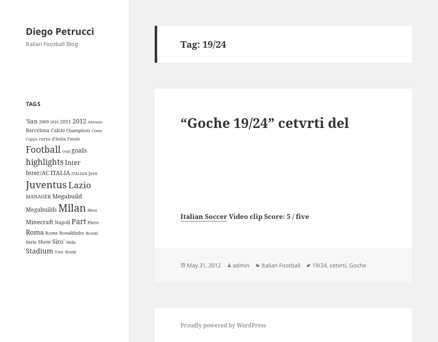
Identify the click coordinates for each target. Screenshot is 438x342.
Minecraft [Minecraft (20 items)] (39, 222)
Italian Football (280, 265)
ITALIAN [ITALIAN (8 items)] (79, 173)
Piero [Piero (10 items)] (93, 222)
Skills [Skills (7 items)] (71, 242)
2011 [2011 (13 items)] (65, 121)
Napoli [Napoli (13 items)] (62, 222)
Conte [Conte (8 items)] (97, 130)
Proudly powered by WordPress (223, 325)
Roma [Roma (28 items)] (35, 232)
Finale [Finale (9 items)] (73, 139)
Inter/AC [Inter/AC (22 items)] (37, 172)
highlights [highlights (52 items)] (44, 162)
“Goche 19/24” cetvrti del (264, 122)
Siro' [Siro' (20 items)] (58, 241)
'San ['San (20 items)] (32, 121)
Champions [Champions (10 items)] (78, 130)
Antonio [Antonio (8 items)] (95, 121)
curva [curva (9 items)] (45, 139)
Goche (357, 265)
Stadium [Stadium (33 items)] (39, 251)
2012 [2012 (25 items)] (79, 121)
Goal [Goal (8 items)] (66, 151)
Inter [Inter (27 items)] (72, 162)
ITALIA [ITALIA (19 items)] (60, 173)
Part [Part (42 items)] (78, 221)
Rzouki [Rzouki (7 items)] (92, 233)
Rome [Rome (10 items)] (51, 233)
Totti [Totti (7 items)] (59, 252)
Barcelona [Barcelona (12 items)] (37, 130)
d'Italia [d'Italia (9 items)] (59, 139)
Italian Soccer (203, 216)
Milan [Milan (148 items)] (72, 208)
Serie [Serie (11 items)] (31, 242)
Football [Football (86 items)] (43, 149)
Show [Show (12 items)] (44, 241)
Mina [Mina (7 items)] (92, 210)
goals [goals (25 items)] (79, 150)
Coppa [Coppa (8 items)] (31, 139)
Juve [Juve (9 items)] (93, 173)
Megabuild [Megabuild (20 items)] (67, 196)
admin (241, 265)
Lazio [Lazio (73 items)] (79, 185)
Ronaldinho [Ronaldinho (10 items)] (71, 233)
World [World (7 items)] (70, 252)
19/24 (319, 265)
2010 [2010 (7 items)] (54, 122)
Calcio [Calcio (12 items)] (58, 130)
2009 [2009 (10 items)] (44, 122)
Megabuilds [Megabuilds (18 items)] (41, 209)
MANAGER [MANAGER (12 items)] (38, 196)
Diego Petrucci (60, 31)
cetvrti (338, 265)
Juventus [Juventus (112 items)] (46, 184)
